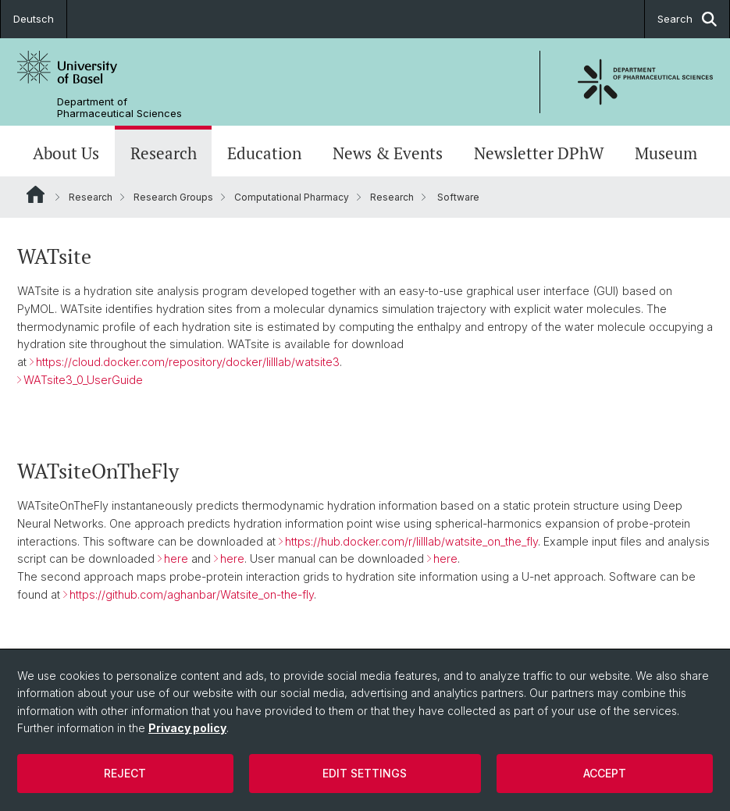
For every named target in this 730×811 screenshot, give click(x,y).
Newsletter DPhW (539, 153)
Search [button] (687, 19)
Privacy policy (187, 728)
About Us (66, 153)
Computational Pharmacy (291, 197)
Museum (666, 153)
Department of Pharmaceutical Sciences (119, 107)
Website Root (36, 194)
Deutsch (33, 18)
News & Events (388, 153)
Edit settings (364, 773)
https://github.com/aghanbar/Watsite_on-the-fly (191, 594)
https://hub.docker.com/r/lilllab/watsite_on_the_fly (411, 540)
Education (264, 153)
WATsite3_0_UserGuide (83, 379)
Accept (604, 773)
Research (163, 153)
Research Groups (173, 197)
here (176, 558)
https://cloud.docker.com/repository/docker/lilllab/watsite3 (188, 361)
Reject (125, 773)
